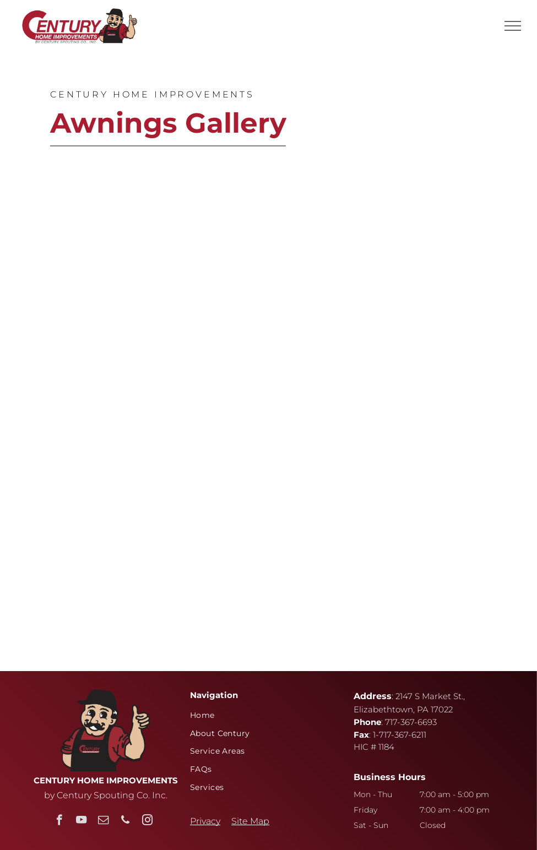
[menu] (512, 26)
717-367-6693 (411, 722)
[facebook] (59, 821)
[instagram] (147, 821)
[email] (103, 821)
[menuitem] (264, 715)
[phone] (125, 821)
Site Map (250, 821)
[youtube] (81, 821)
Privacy (205, 821)
